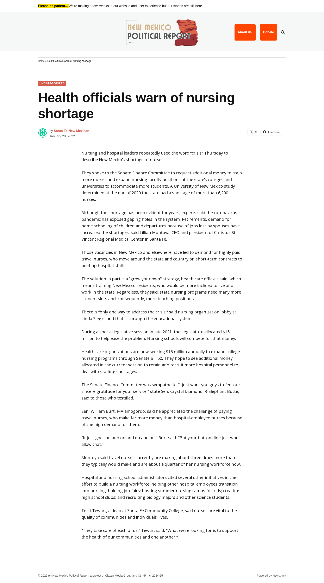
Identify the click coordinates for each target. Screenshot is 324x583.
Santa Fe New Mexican (71, 131)
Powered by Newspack (271, 575)
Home (41, 61)
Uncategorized (51, 83)
